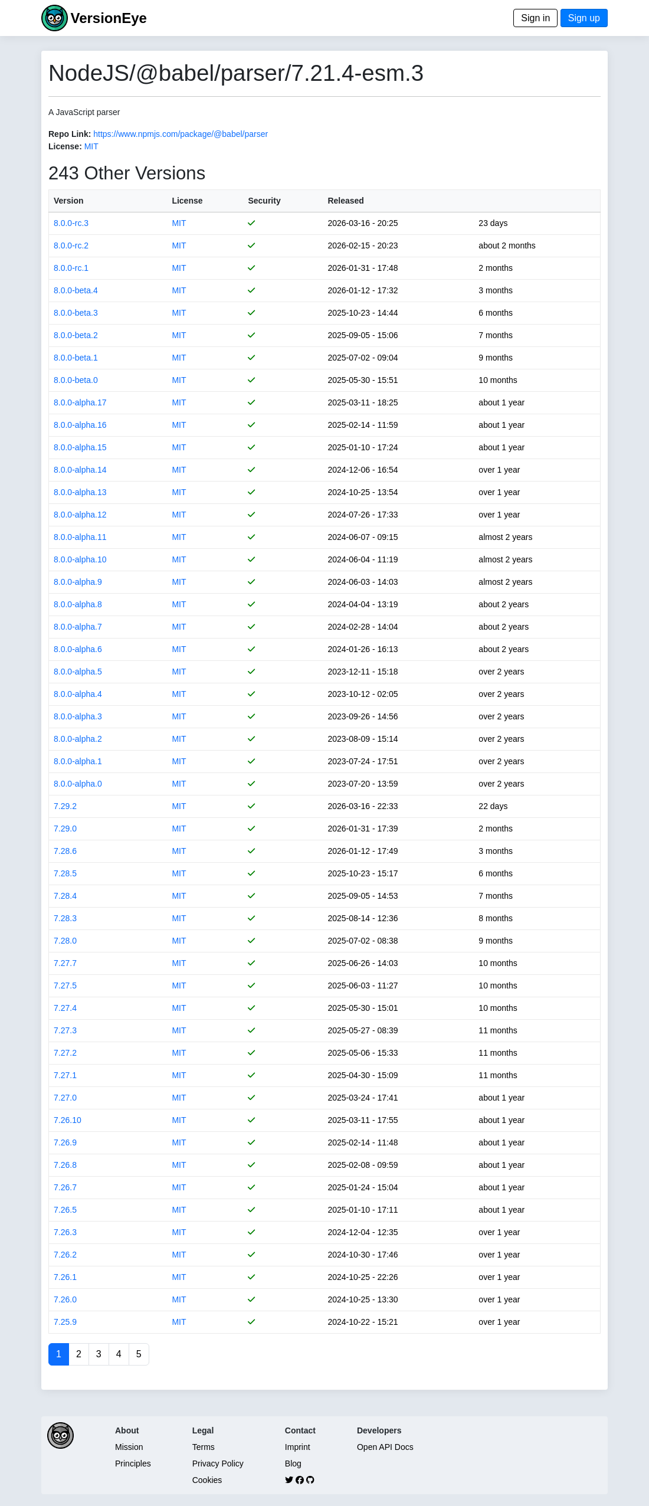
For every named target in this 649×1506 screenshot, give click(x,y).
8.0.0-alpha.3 (78, 716)
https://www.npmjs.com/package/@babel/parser (180, 134)
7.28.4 (65, 896)
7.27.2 (65, 1053)
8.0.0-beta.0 (76, 380)
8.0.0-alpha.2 (78, 739)
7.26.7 (65, 1187)
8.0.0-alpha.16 (80, 425)
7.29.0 (65, 828)
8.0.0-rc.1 (71, 268)
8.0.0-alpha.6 (78, 649)
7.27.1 (65, 1075)
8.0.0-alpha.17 (80, 402)
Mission (129, 1447)
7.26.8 (65, 1165)
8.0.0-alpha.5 (78, 671)
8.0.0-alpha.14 (80, 469)
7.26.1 (65, 1277)
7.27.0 (65, 1097)
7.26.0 (65, 1299)
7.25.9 (65, 1322)
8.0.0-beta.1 (76, 357)
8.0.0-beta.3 (76, 312)
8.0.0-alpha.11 (80, 537)
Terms (203, 1447)
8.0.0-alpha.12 (80, 514)
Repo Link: (69, 134)
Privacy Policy (218, 1463)
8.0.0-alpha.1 (78, 761)
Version (69, 200)
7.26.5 (65, 1209)
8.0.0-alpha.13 (80, 492)
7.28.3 (65, 918)
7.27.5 (65, 985)
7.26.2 (65, 1254)
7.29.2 (65, 806)
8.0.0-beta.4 (76, 290)
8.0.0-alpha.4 (78, 694)
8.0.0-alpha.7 (78, 626)
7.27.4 (65, 1008)
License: (65, 146)
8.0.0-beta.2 (76, 335)
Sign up (584, 18)
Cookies (207, 1480)
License (187, 200)
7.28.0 (65, 940)
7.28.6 (65, 851)
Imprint (297, 1447)
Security (264, 200)
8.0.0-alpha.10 (80, 559)
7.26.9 (65, 1142)
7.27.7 (65, 963)
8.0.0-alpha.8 (78, 604)
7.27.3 (65, 1030)
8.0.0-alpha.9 (78, 582)
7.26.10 (67, 1120)
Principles (133, 1463)
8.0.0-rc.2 (71, 245)
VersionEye (108, 18)
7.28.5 (65, 873)
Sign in (535, 18)
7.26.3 (65, 1232)
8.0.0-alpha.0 (78, 783)
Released (345, 200)
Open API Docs (385, 1447)
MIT (91, 146)
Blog (293, 1463)
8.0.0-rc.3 (71, 223)
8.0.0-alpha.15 (80, 447)
